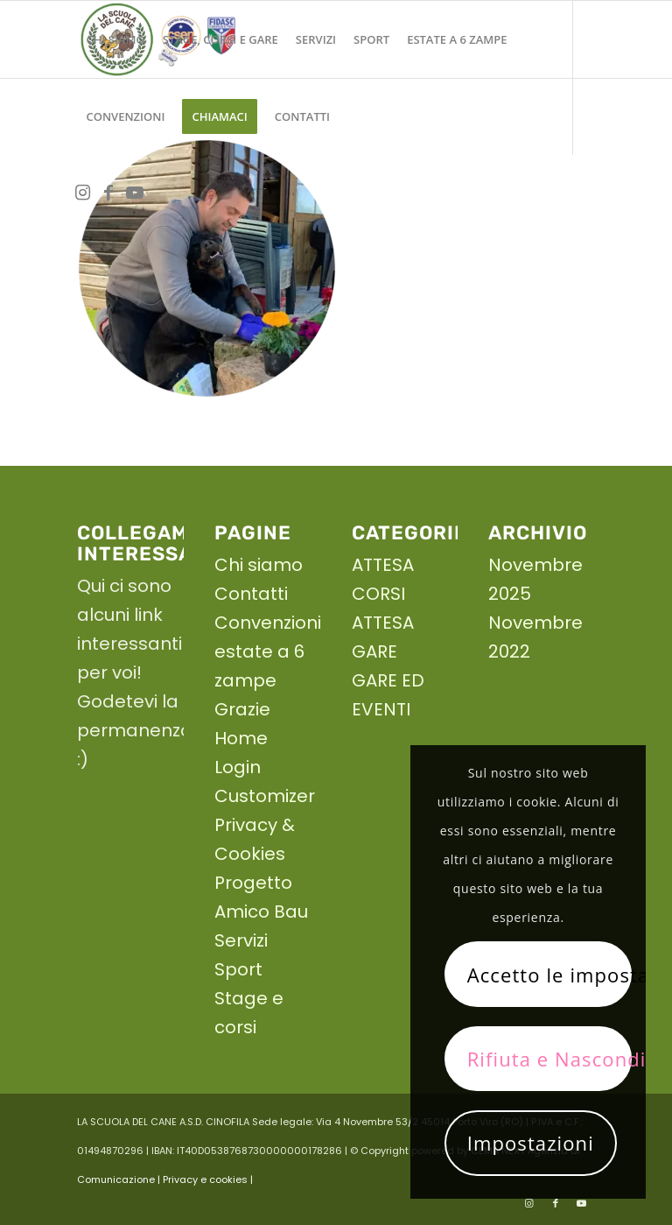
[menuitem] (115, 39)
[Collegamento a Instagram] (82, 193)
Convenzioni (267, 622)
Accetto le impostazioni (549, 974)
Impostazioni (530, 1143)
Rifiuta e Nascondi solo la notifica (549, 1058)
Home (241, 738)
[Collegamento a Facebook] (108, 193)
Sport (238, 969)
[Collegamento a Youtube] (135, 193)
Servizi (241, 940)
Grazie (242, 709)
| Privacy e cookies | (205, 1179)
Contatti (251, 593)
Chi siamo (258, 565)
